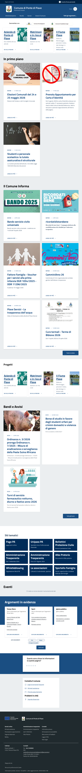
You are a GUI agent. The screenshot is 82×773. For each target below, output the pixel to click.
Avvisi (8, 435)
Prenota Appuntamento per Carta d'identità (61, 96)
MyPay (6, 737)
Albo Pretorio (26, 734)
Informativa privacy (47, 729)
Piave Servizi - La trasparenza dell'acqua (19, 310)
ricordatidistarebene (57, 222)
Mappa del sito (8, 763)
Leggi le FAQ (45, 737)
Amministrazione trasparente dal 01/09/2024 (31, 730)
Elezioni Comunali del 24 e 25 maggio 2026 (21, 96)
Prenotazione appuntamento (12, 732)
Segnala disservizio (10, 734)
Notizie (9, 91)
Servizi (29, 16)
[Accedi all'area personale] (67, 2)
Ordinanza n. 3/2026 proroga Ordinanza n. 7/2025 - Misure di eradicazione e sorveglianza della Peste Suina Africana (22, 445)
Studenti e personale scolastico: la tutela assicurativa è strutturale (21, 157)
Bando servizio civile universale (18, 223)
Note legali (45, 740)
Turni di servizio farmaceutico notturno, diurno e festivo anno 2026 (22, 498)
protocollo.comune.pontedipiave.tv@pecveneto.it (36, 752)
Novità (22, 16)
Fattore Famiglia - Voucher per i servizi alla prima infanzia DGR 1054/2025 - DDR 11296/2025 (22, 279)
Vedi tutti (41, 647)
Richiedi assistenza (10, 729)
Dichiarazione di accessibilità (49, 732)
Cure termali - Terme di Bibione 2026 (58, 333)
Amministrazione (10, 16)
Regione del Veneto (9, 2)
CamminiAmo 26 (55, 274)
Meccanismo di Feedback (48, 734)
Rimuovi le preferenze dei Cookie (13, 767)
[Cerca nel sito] (75, 9)
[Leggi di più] (12, 117)
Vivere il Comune (40, 16)
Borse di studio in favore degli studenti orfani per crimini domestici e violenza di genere (60, 423)
